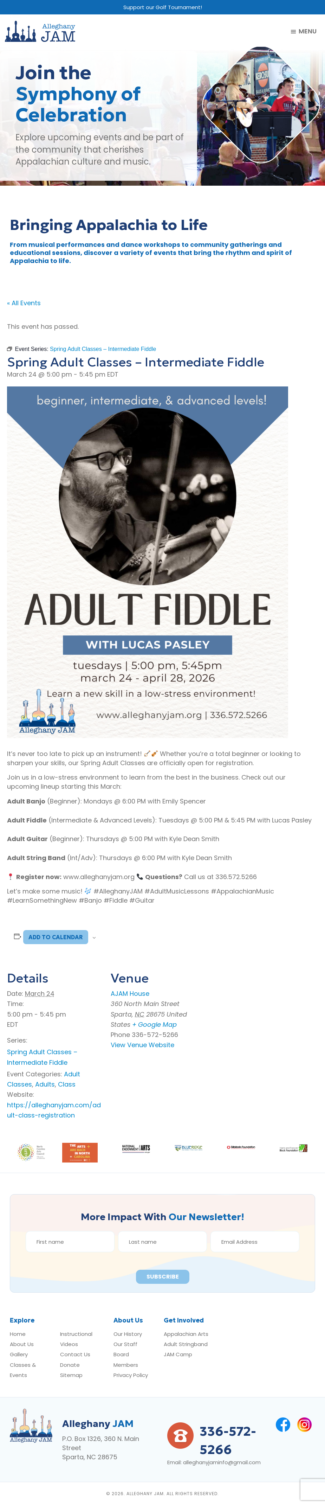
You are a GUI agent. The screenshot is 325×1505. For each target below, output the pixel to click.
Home (18, 1334)
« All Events (24, 303)
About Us (22, 1344)
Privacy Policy (130, 1375)
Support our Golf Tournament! (162, 7)
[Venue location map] (262, 1008)
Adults (45, 1084)
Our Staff (125, 1344)
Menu (308, 32)
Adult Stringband (186, 1344)
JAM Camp (178, 1354)
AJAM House (130, 993)
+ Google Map (154, 1024)
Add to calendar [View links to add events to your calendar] (55, 937)
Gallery (19, 1354)
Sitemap (71, 1375)
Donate (70, 1365)
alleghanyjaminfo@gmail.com (222, 1462)
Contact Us (75, 1354)
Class (67, 1084)
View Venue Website (142, 1044)
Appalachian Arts (186, 1334)
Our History (127, 1334)
